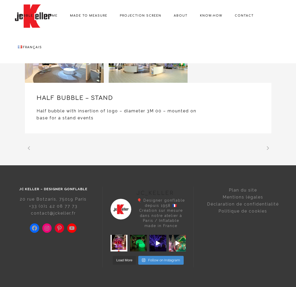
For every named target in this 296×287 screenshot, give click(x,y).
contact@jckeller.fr (53, 213)
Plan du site (243, 190)
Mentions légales (243, 197)
